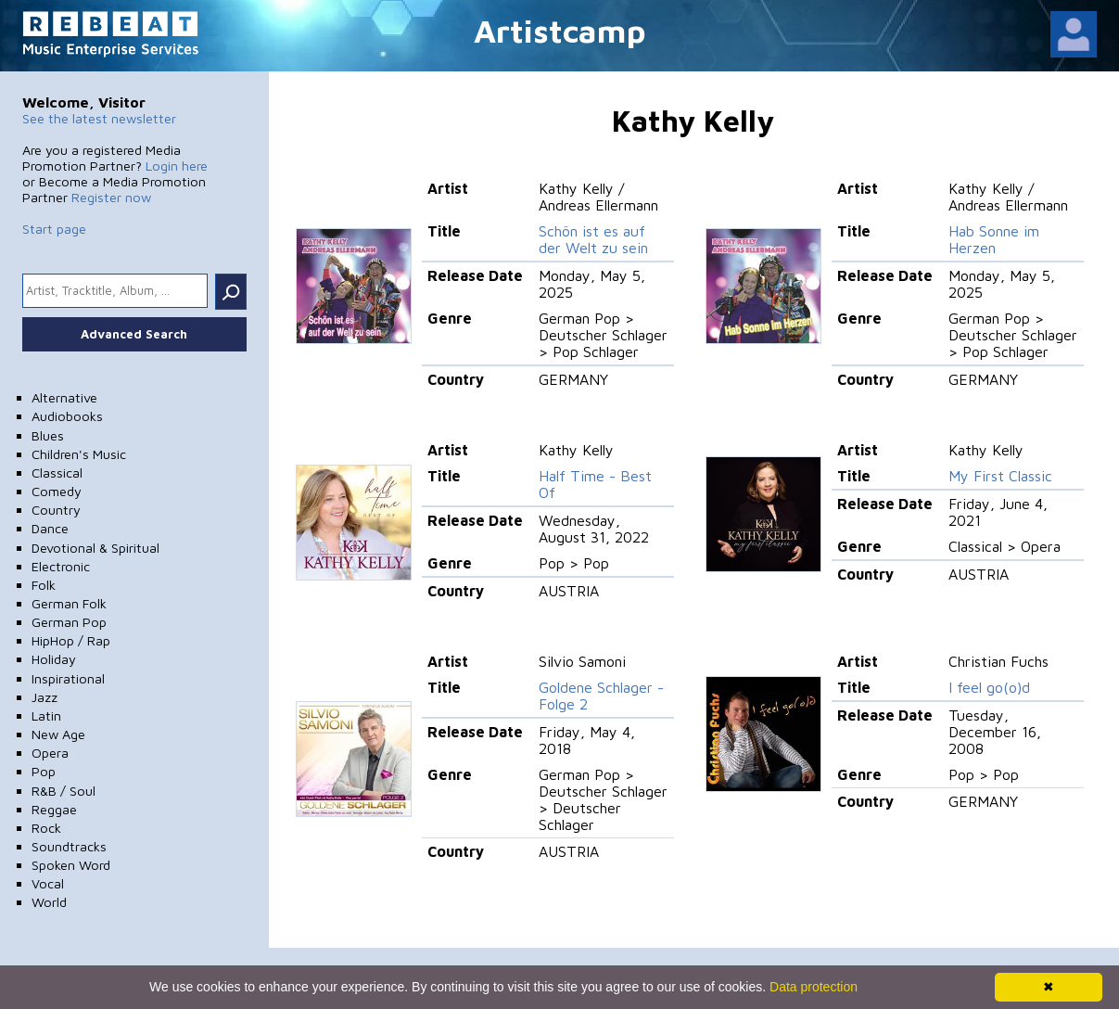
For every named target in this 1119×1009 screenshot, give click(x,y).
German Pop (69, 622)
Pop (44, 771)
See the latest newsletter (99, 118)
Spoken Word (71, 865)
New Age (58, 734)
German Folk (69, 603)
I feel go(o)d (989, 687)
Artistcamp (560, 30)
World (49, 902)
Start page (54, 228)
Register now (111, 197)
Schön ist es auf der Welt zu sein (593, 239)
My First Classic (1000, 475)
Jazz (44, 697)
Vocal (48, 883)
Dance (50, 528)
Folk (44, 585)
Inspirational (68, 678)
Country (56, 509)
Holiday (54, 659)
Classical (57, 472)
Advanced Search (134, 333)
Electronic (61, 566)
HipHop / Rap (71, 640)
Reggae (54, 809)
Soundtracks (69, 846)
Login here (177, 165)
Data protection (813, 986)
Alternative (64, 397)
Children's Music (79, 454)
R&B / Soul (63, 790)
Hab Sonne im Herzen (993, 239)
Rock (46, 828)
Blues (48, 435)
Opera (50, 752)
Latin (46, 715)
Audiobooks (67, 416)
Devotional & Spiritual (95, 548)
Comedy (57, 491)
